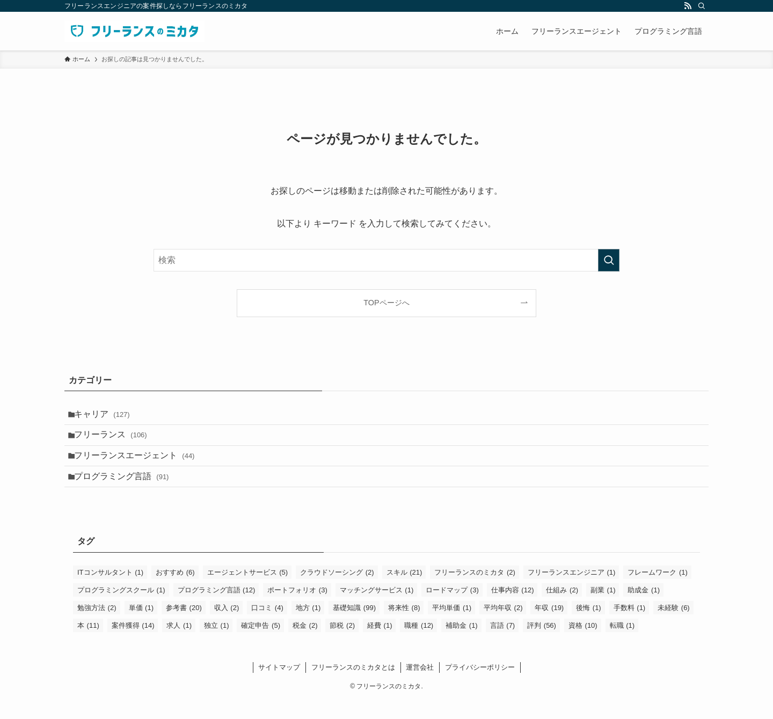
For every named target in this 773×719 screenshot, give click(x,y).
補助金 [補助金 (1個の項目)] (462, 644)
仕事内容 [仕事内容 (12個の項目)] (512, 608)
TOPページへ (386, 302)
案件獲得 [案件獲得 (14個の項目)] (133, 644)
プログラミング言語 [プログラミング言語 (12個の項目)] (217, 608)
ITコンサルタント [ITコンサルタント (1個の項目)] (110, 590)
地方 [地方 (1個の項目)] (308, 626)
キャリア (107, 416)
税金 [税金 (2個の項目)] (305, 644)
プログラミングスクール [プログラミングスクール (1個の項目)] (121, 608)
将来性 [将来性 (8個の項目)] (404, 626)
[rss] (688, 6)
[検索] (702, 6)
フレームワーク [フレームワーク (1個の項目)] (658, 590)
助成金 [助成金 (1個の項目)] (644, 608)
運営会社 (420, 685)
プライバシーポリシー (480, 685)
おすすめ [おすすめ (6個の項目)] (175, 590)
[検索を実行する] (608, 260)
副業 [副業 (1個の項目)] (603, 608)
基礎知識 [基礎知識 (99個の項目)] (354, 626)
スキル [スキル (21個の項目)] (404, 590)
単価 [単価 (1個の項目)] (141, 626)
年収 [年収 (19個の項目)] (549, 626)
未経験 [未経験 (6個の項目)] (674, 626)
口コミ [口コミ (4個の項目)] (267, 626)
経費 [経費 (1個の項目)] (379, 644)
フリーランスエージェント (139, 467)
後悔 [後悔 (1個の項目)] (588, 626)
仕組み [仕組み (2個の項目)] (562, 608)
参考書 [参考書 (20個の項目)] (184, 626)
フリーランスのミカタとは (353, 685)
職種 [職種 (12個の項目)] (418, 644)
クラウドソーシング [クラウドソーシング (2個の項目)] (337, 590)
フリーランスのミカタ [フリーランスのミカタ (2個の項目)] (474, 590)
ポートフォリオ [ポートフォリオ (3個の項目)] (297, 608)
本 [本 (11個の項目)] (88, 644)
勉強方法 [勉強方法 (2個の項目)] (96, 626)
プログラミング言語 (126, 492)
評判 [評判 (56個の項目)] (541, 644)
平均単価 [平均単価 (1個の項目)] (451, 626)
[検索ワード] (386, 260)
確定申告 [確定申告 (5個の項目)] (260, 644)
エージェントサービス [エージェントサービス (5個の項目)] (247, 590)
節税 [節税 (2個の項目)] (342, 644)
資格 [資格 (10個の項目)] (582, 644)
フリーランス (115, 441)
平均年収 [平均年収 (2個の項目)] (503, 626)
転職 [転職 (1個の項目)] (622, 644)
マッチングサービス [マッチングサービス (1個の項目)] (377, 608)
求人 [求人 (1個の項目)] (179, 644)
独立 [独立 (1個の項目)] (216, 644)
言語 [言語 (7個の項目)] (502, 644)
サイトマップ (279, 685)
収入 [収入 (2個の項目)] (226, 626)
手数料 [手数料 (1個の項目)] (630, 626)
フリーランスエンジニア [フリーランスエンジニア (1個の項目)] (572, 590)
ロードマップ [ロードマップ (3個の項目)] (452, 608)
